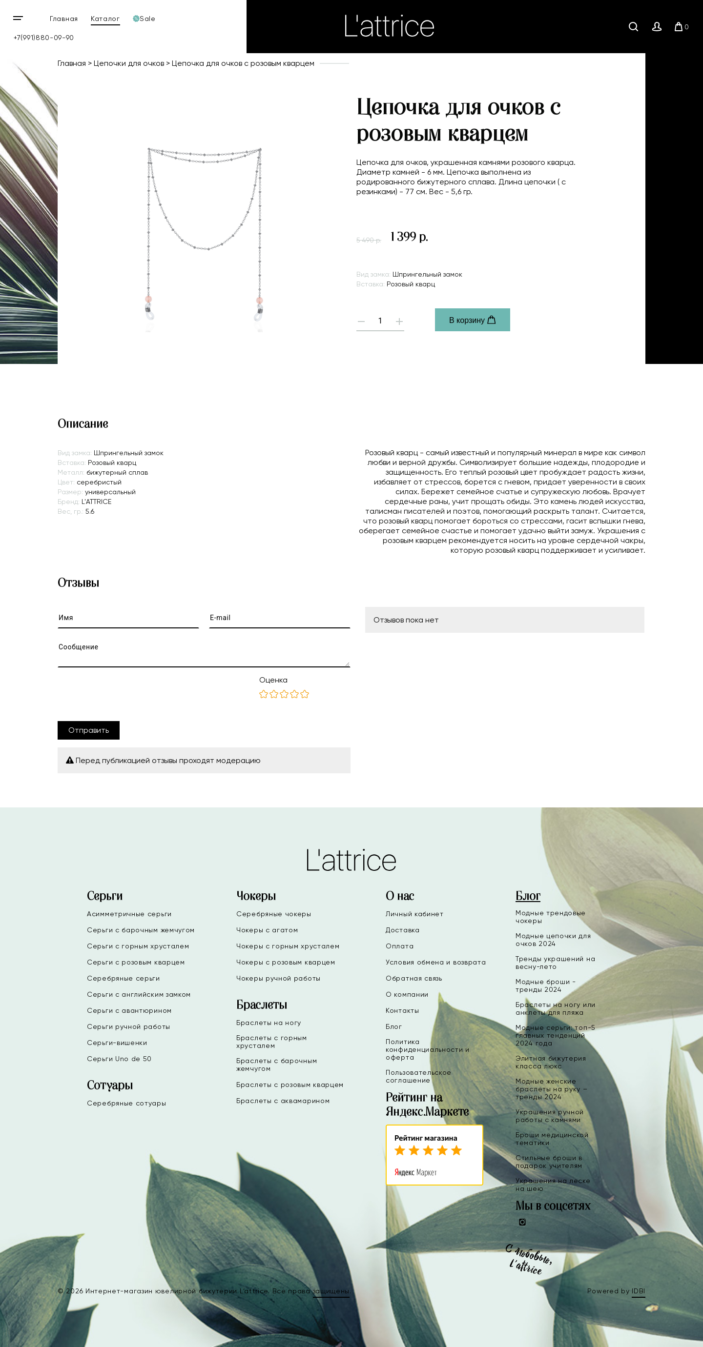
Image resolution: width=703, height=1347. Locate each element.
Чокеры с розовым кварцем (285, 962)
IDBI (638, 1291)
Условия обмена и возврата (436, 962)
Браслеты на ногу (268, 1022)
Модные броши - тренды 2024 (546, 985)
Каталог (105, 18)
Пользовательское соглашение (419, 1076)
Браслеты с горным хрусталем (271, 1041)
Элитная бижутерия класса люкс (551, 1062)
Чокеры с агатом (267, 930)
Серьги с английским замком (139, 994)
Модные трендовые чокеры (551, 917)
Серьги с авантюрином (129, 1010)
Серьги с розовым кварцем (136, 962)
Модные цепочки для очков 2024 (553, 939)
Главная (64, 18)
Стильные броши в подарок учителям (549, 1161)
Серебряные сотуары (126, 1103)
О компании (407, 994)
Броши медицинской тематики (552, 1138)
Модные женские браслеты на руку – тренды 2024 (552, 1089)
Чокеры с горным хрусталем (288, 946)
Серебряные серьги (123, 978)
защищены (331, 1291)
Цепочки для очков (129, 63)
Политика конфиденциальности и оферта (428, 1049)
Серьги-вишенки (117, 1042)
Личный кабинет (415, 914)
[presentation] (132, 694)
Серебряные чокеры (273, 914)
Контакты (402, 1010)
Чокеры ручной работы (278, 978)
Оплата (400, 946)
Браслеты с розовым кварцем (290, 1084)
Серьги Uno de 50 (119, 1059)
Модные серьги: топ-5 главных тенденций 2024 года (556, 1035)
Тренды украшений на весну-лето (555, 962)
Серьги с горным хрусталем (138, 946)
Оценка (273, 679)
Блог (394, 1026)
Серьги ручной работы (128, 1026)
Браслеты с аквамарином (283, 1101)
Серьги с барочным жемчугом (141, 930)
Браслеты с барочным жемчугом (276, 1064)
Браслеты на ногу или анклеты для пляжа (556, 1008)
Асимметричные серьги (129, 914)
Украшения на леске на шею (553, 1184)
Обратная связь (414, 978)
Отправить (88, 730)
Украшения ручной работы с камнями (550, 1116)
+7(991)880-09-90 (44, 37)
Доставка (403, 930)
